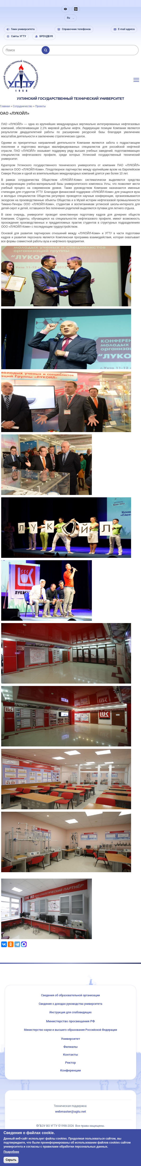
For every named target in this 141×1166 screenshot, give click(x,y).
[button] (65, 9)
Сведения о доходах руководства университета (70, 1004)
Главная (5, 106)
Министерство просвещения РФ (70, 1021)
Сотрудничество (22, 106)
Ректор (70, 1062)
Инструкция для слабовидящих (70, 1012)
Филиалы (70, 1047)
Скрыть (11, 1160)
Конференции (70, 1070)
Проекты (40, 106)
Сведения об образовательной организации (70, 995)
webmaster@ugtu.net (70, 1111)
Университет (70, 1038)
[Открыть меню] (136, 80)
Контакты (70, 1054)
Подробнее (11, 1151)
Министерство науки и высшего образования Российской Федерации (70, 1030)
